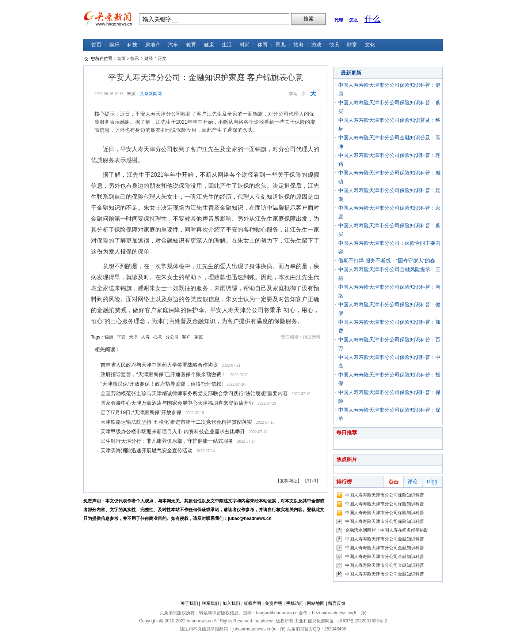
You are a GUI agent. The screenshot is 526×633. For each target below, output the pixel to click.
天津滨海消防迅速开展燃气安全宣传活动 (146, 450)
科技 (132, 45)
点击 (393, 481)
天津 (133, 337)
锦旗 (108, 337)
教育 (191, 45)
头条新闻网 (151, 93)
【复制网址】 (288, 480)
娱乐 (114, 45)
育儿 (280, 45)
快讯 (334, 45)
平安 (121, 337)
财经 (148, 58)
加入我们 (231, 603)
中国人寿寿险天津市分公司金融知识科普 (384, 539)
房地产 (152, 45)
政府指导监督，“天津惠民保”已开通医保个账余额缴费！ (163, 374)
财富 (352, 45)
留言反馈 (337, 603)
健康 (209, 45)
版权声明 (252, 603)
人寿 (145, 337)
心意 (157, 337)
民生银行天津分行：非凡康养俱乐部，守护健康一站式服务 (166, 441)
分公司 (172, 337)
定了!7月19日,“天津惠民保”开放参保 (141, 412)
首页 (96, 45)
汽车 (173, 45)
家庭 (198, 337)
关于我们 (189, 603)
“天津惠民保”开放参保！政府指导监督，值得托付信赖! (161, 384)
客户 (186, 337)
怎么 (353, 20)
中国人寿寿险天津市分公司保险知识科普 (384, 495)
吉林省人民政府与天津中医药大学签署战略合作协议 (159, 365)
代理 (338, 20)
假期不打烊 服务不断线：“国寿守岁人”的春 (386, 260)
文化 (370, 45)
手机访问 (295, 603)
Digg (432, 481)
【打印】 (311, 480)
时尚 (245, 45)
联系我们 (210, 603)
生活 (227, 45)
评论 (412, 481)
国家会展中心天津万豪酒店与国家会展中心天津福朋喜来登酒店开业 (177, 403)
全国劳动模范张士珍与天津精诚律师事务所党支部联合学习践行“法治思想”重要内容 (194, 393)
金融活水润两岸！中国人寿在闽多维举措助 (386, 530)
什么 (373, 18)
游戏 (316, 45)
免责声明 (273, 603)
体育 (263, 45)
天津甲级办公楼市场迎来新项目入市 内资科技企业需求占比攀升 (172, 431)
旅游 (298, 45)
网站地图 (315, 603)
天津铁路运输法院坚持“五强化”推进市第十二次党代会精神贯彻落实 (176, 422)
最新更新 (351, 73)
